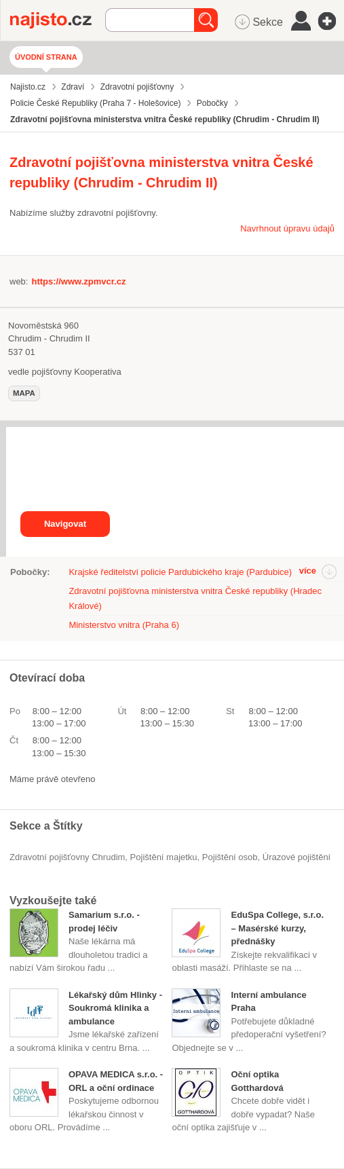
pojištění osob (230, 857)
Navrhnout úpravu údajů (287, 228)
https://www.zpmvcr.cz (78, 281)
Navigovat (65, 524)
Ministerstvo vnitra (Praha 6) (124, 625)
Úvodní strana (46, 57)
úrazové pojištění (296, 857)
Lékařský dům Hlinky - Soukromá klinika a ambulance (115, 1008)
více (307, 570)
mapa (24, 393)
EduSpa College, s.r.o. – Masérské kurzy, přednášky (277, 928)
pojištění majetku (163, 857)
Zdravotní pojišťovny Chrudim (67, 857)
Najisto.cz (57, 20)
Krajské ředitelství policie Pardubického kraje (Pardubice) (180, 572)
